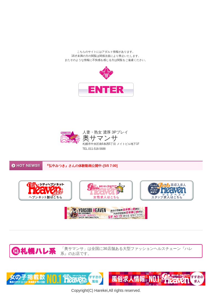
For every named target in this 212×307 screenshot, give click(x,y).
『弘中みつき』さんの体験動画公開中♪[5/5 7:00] (81, 166)
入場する (106, 90)
